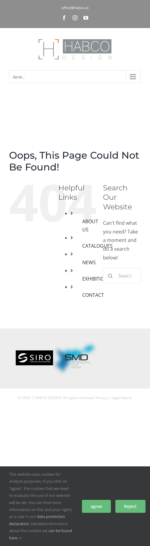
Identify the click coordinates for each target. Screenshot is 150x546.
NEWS (89, 262)
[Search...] (122, 275)
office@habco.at (75, 7)
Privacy (101, 397)
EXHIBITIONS (96, 278)
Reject (130, 506)
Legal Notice (121, 397)
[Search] (110, 275)
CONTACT (93, 295)
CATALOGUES (97, 246)
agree (96, 506)
